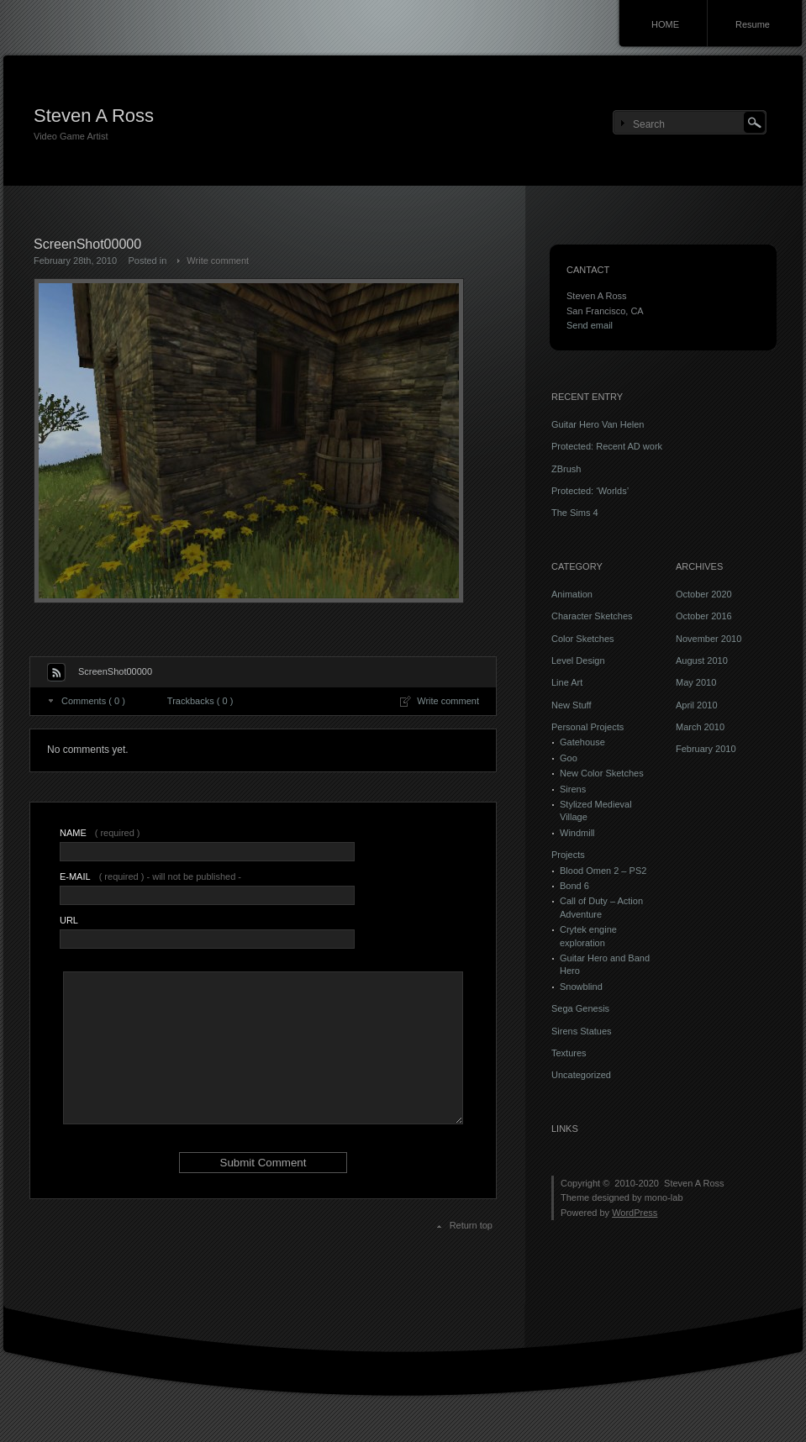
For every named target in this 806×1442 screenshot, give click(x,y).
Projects (568, 855)
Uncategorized (581, 1075)
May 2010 (696, 682)
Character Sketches (592, 616)
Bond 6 (574, 886)
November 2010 (708, 639)
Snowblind (581, 987)
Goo (568, 758)
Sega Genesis (580, 1008)
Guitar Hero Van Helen (597, 424)
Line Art (566, 682)
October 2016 (704, 616)
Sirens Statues (581, 1031)
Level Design (578, 660)
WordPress (634, 1213)
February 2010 (706, 749)
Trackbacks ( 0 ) (200, 701)
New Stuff (571, 705)
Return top (471, 1225)
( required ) (100, 833)
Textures (569, 1053)
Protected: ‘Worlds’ (590, 491)
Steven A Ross (94, 115)
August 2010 (702, 660)
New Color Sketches (602, 773)
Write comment (218, 260)
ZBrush (566, 469)
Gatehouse (582, 742)
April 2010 (697, 705)
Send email (589, 325)
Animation (572, 594)
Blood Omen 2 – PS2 (603, 871)
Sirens (573, 789)
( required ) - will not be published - (150, 876)
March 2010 (700, 727)
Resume (752, 24)
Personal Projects (587, 727)
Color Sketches (582, 639)
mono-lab (664, 1197)
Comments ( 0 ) (93, 701)
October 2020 (704, 594)
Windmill (577, 833)
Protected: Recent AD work (606, 446)
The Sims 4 (574, 513)
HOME (665, 24)
